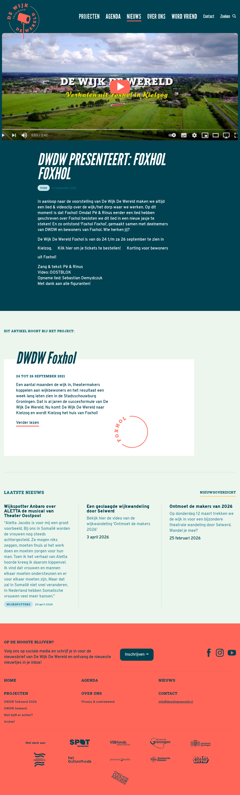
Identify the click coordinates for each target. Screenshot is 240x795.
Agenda (113, 16)
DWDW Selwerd (15, 708)
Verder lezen (27, 423)
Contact (208, 16)
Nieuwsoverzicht (218, 492)
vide (43, 188)
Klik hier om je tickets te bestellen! (89, 248)
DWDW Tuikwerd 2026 (20, 702)
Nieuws (134, 16)
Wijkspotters (18, 604)
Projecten (89, 16)
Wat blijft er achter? (18, 715)
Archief (9, 722)
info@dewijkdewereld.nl (176, 702)
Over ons (156, 16)
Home (10, 680)
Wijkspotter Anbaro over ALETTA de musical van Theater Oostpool (30, 511)
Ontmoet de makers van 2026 (201, 506)
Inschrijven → (137, 655)
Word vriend (184, 16)
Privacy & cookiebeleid (98, 702)
